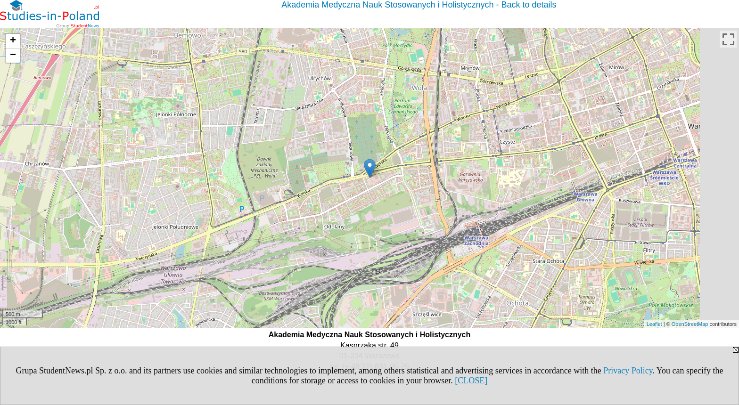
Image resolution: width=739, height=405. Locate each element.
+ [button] (13, 41)
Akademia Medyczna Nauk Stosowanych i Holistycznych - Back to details (418, 4)
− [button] (13, 56)
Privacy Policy (627, 370)
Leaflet (654, 324)
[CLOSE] (471, 380)
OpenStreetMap (690, 324)
